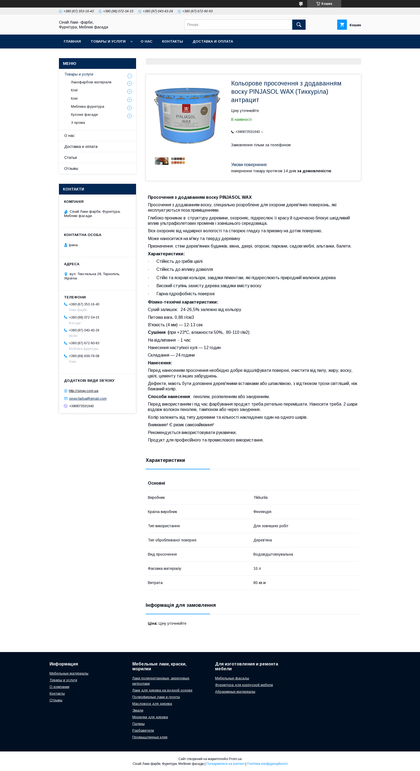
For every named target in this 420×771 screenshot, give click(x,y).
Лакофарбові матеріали (91, 82)
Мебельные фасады (232, 678)
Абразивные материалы (235, 692)
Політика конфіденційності (267, 764)
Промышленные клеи (149, 737)
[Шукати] (299, 25)
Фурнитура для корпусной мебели (244, 685)
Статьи (70, 157)
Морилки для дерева (150, 717)
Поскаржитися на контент (225, 764)
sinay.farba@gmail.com (88, 398)
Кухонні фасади (84, 115)
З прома (78, 123)
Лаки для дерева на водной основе (162, 690)
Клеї (74, 90)
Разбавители (143, 730)
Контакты (172, 41)
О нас (146, 41)
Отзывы (71, 168)
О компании (59, 687)
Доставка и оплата (213, 41)
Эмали (137, 710)
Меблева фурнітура (87, 106)
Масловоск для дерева (152, 704)
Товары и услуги (108, 41)
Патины (138, 724)
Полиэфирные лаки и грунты (156, 697)
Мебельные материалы (69, 673)
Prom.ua (235, 759)
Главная (72, 41)
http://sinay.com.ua (83, 391)
